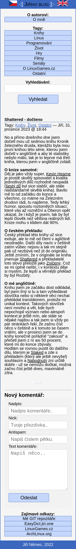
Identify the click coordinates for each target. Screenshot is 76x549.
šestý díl (13, 186)
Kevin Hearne (58, 174)
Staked (37, 352)
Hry (39, 53)
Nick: (13, 418)
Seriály (39, 63)
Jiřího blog (37, 4)
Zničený (53, 263)
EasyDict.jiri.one (39, 523)
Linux (39, 38)
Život (39, 48)
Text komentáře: (23, 446)
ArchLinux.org (39, 534)
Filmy (39, 58)
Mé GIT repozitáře (39, 518)
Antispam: (18, 432)
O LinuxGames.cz (39, 68)
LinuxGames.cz (39, 528)
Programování (39, 43)
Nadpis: (15, 404)
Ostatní (38, 73)
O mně (39, 19)
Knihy (39, 33)
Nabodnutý (37, 360)
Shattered (28, 259)
